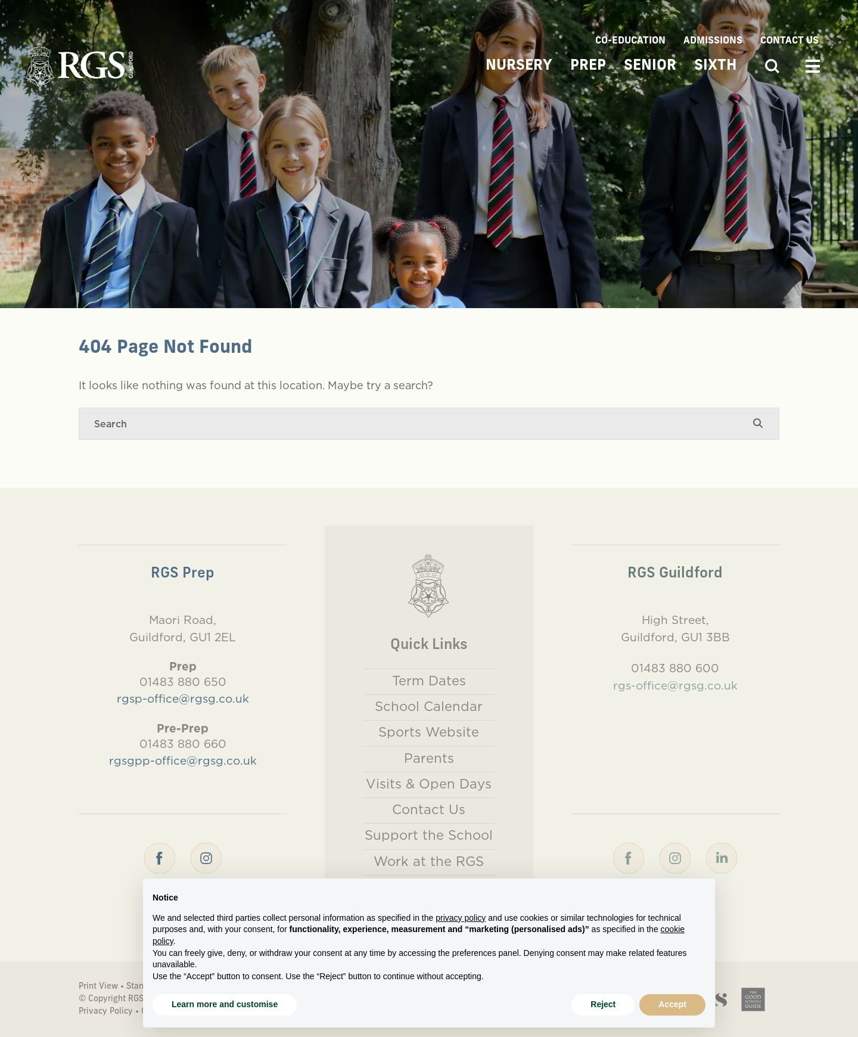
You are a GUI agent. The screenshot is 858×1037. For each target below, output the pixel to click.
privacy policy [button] (461, 918)
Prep (588, 66)
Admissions (712, 41)
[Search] (417, 423)
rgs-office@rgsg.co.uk (675, 685)
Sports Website (428, 732)
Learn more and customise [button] (225, 1004)
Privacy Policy (106, 1011)
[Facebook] (159, 857)
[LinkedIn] (721, 857)
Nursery (519, 66)
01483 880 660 (182, 744)
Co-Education (630, 41)
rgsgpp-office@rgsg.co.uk (183, 760)
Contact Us (789, 41)
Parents (429, 758)
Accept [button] (672, 1004)
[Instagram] (206, 857)
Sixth (715, 66)
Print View (98, 986)
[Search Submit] (758, 423)
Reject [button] (602, 1004)
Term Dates (429, 680)
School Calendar (429, 706)
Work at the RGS (429, 861)
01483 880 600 (675, 668)
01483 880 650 (182, 682)
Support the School (429, 835)
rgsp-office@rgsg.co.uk (183, 698)
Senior (650, 66)
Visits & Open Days (429, 784)
